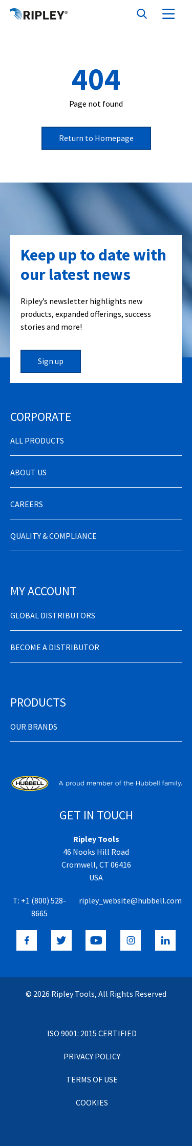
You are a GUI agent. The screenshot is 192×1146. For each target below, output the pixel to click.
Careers (26, 504)
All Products (37, 440)
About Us (28, 472)
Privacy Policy (91, 1056)
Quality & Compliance (53, 536)
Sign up (50, 361)
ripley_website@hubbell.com (130, 900)
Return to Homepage (96, 138)
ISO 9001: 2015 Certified (92, 1033)
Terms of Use (92, 1079)
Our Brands (33, 726)
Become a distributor (54, 647)
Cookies (92, 1102)
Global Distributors (52, 615)
